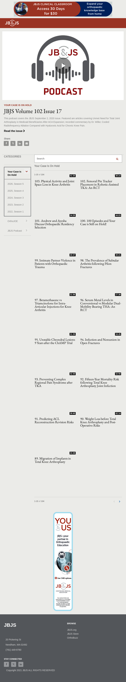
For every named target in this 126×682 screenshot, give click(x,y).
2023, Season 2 (16, 204)
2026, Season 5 (16, 184)
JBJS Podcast (15, 230)
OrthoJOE (13, 221)
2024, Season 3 (16, 197)
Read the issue (14, 131)
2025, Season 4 (16, 190)
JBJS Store (73, 633)
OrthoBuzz (72, 637)
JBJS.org (71, 630)
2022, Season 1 (16, 211)
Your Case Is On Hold (14, 173)
